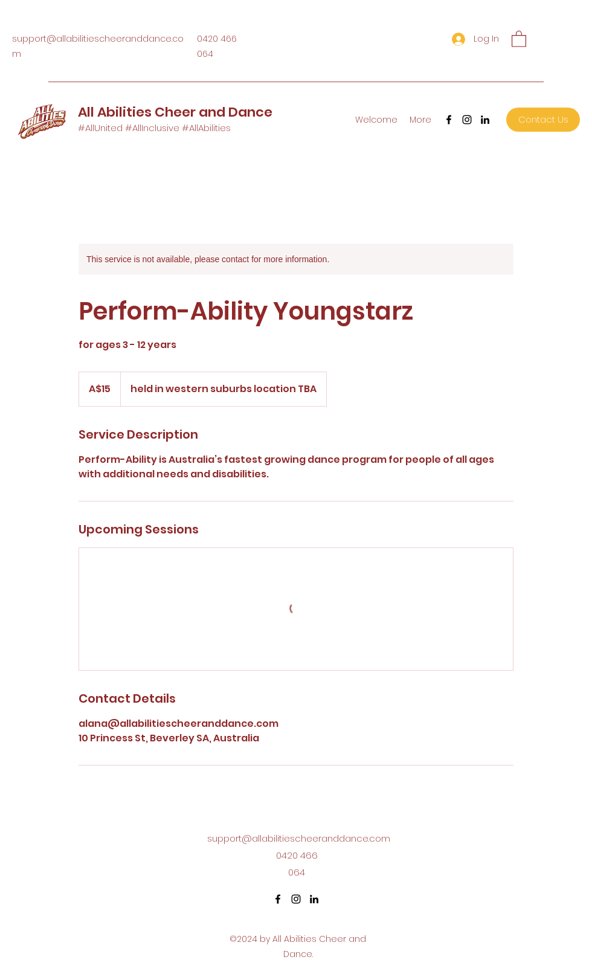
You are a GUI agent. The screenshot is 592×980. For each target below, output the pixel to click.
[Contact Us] (543, 120)
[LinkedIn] (485, 120)
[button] (519, 38)
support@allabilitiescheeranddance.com (298, 838)
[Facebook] (449, 120)
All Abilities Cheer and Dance (175, 112)
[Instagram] (467, 120)
